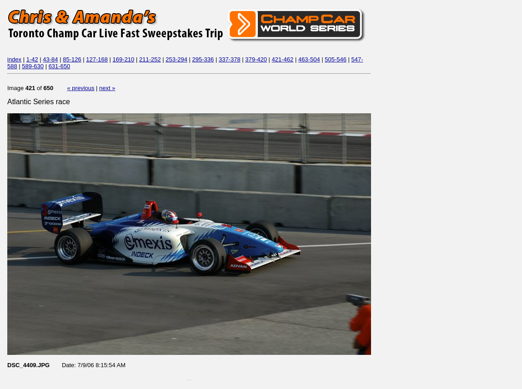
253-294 (176, 59)
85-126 (72, 59)
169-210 (124, 59)
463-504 (309, 59)
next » (107, 88)
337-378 (230, 59)
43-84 (50, 59)
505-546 (335, 59)
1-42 (32, 59)
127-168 (97, 59)
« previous (81, 88)
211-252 (150, 59)
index (14, 59)
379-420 (256, 59)
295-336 (203, 59)
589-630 (33, 66)
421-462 (283, 59)
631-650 (59, 66)
